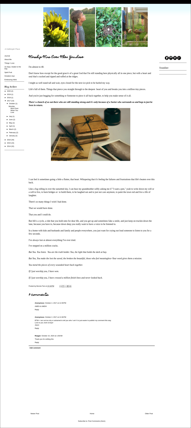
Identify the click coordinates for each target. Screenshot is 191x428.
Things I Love (9, 63)
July (10, 116)
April (11, 126)
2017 (9, 101)
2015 (9, 143)
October (12, 103)
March (11, 129)
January (12, 136)
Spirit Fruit (8, 72)
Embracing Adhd (10, 80)
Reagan (38, 336)
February (12, 132)
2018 (9, 98)
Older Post (149, 414)
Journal (7, 56)
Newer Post (35, 414)
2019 (9, 94)
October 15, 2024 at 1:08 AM (52, 336)
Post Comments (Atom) (96, 421)
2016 (9, 140)
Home (92, 414)
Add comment (35, 348)
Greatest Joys (9, 76)
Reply (37, 310)
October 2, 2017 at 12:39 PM (55, 303)
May (11, 123)
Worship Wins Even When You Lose (13, 109)
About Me (8, 59)
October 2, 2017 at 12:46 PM (55, 317)
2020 (9, 91)
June (11, 120)
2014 (9, 146)
